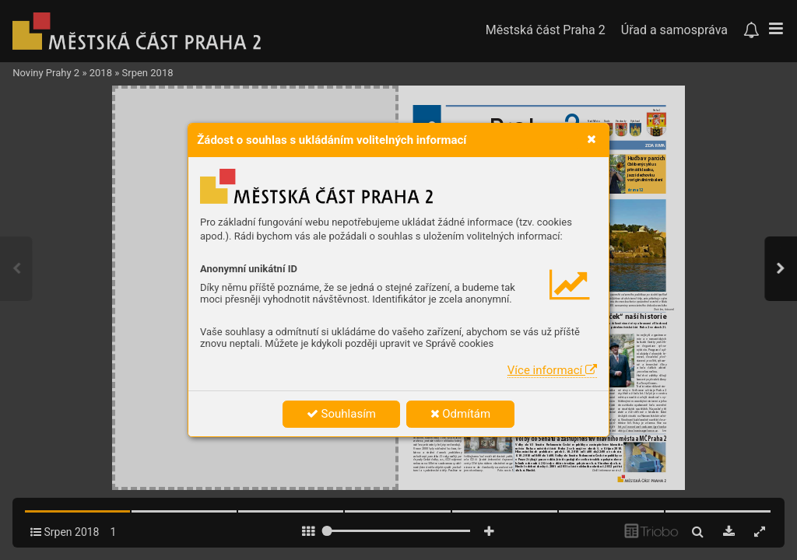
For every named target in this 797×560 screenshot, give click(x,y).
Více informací (552, 370)
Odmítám (460, 414)
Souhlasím (341, 414)
